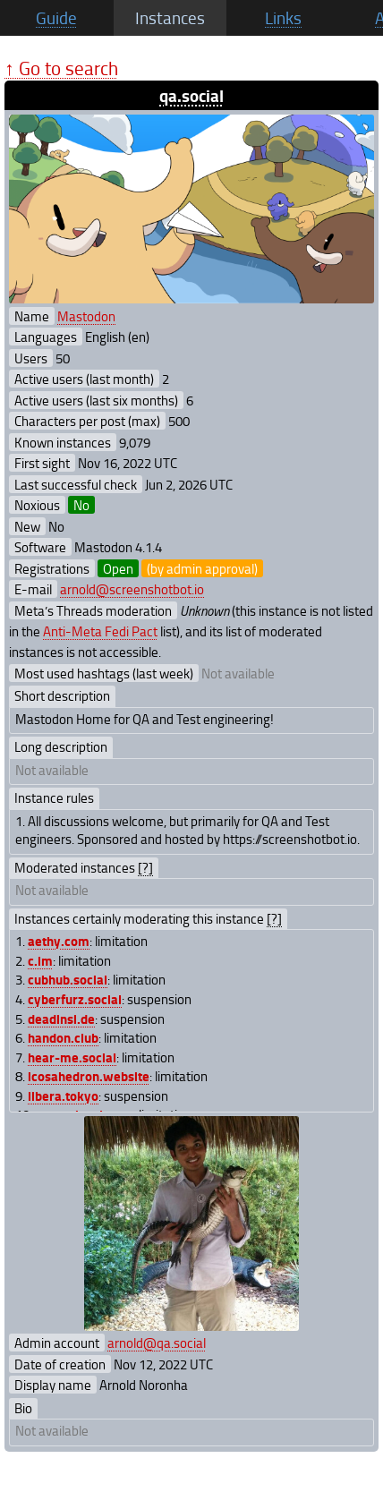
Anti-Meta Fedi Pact (100, 631)
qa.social (191, 95)
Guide (56, 18)
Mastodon (86, 316)
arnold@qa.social (156, 1342)
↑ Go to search (61, 68)
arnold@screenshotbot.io (132, 589)
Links (283, 18)
